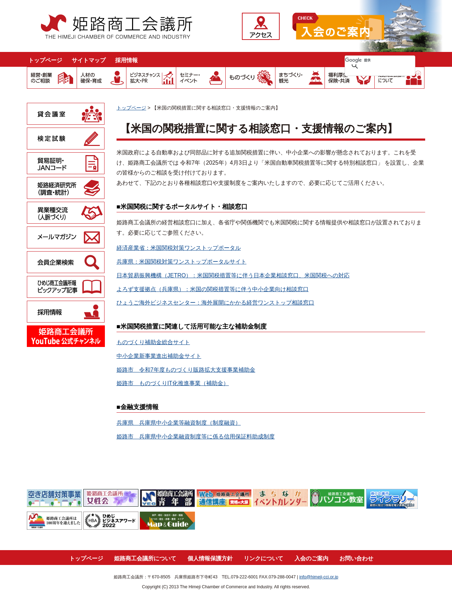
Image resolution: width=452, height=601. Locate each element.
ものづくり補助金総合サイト (153, 342)
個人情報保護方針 (210, 558)
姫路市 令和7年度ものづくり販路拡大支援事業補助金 (186, 370)
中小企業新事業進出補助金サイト (159, 356)
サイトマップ (89, 60)
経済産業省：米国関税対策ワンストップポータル (179, 248)
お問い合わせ (356, 558)
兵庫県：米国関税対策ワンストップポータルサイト (181, 262)
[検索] (371, 60)
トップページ (45, 60)
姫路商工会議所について (145, 558)
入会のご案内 (311, 558)
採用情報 (126, 60)
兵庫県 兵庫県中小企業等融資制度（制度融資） (179, 423)
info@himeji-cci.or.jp (318, 577)
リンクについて (263, 558)
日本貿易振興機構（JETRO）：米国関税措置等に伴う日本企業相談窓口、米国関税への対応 (233, 275)
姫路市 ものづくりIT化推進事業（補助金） (173, 383)
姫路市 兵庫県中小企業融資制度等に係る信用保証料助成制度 (196, 437)
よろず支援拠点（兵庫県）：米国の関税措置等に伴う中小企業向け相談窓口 (213, 289)
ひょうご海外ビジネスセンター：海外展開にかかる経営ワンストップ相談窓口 (215, 303)
